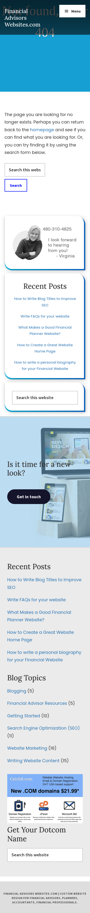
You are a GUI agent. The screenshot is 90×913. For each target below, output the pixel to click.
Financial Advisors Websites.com (23, 17)
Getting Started (23, 716)
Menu (76, 11)
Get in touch (29, 496)
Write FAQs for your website (45, 316)
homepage (42, 130)
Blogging (16, 691)
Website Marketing (27, 748)
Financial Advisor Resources (37, 703)
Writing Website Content (33, 761)
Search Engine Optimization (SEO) (43, 728)
